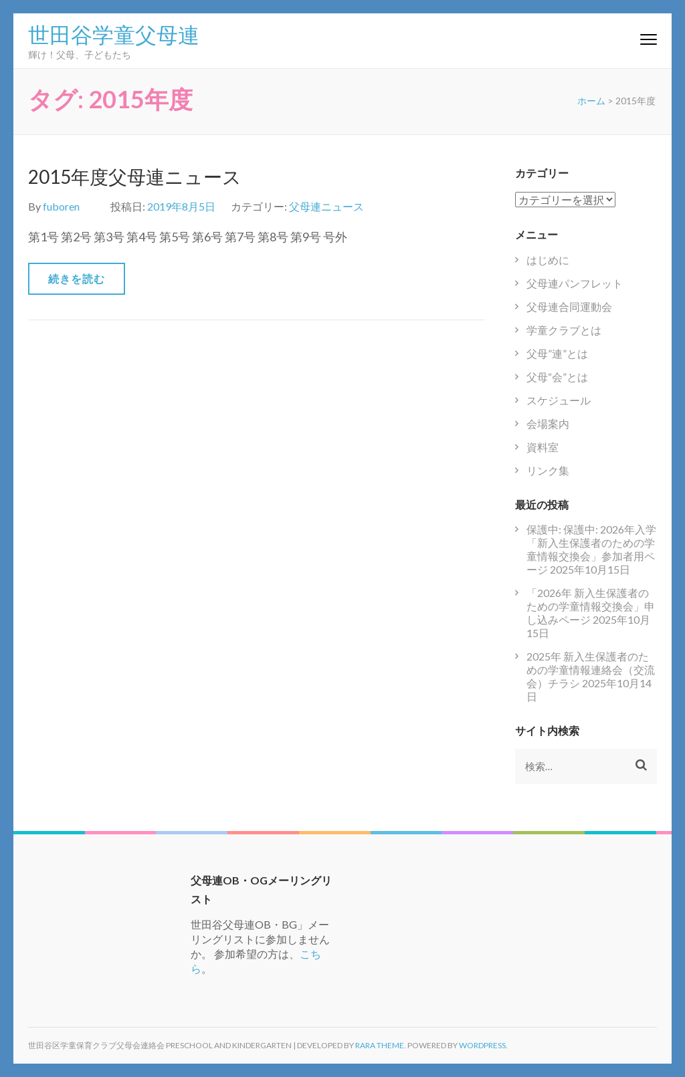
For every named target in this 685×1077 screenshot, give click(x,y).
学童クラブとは (563, 330)
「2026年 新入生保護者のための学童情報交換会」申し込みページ (590, 606)
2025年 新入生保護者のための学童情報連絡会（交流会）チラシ (590, 669)
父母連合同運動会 (569, 306)
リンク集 (547, 470)
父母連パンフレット (574, 283)
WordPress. (483, 1045)
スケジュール (558, 400)
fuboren (61, 206)
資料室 (542, 447)
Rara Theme (379, 1045)
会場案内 (547, 423)
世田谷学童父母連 (113, 33)
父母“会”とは (557, 376)
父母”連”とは (557, 353)
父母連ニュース (326, 206)
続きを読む (76, 278)
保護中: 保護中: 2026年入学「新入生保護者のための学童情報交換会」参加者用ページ (591, 549)
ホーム (591, 100)
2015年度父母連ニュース (134, 176)
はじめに (547, 259)
